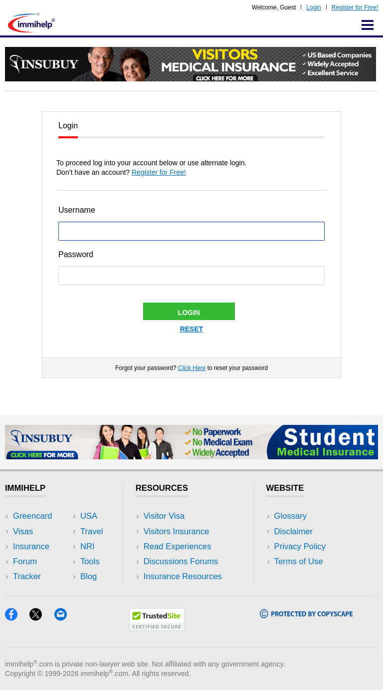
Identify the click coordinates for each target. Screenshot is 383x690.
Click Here (191, 367)
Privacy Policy (300, 546)
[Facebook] (17, 617)
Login (313, 7)
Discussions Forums (181, 561)
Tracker (27, 576)
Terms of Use (298, 561)
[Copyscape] (306, 615)
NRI (87, 546)
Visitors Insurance (176, 531)
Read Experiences (177, 546)
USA (88, 516)
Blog (88, 576)
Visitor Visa (164, 516)
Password (75, 254)
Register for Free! (355, 7)
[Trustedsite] (157, 628)
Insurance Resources (183, 576)
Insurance (31, 546)
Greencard (32, 516)
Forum (25, 561)
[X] (41, 617)
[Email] (65, 617)
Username (76, 210)
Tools (90, 561)
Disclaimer (293, 531)
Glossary (290, 516)
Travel (91, 531)
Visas (23, 531)
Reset (191, 329)
